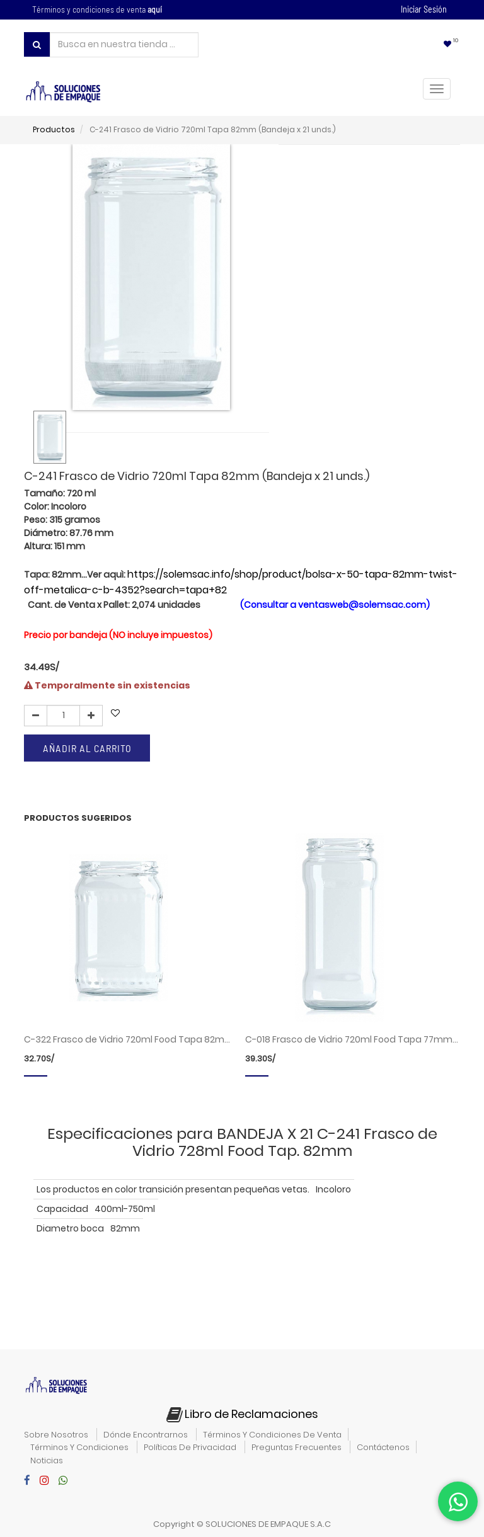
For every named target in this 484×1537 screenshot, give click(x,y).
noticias (46, 1460)
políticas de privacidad (190, 1447)
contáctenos (383, 1447)
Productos (54, 129)
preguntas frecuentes (296, 1447)
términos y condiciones (79, 1447)
